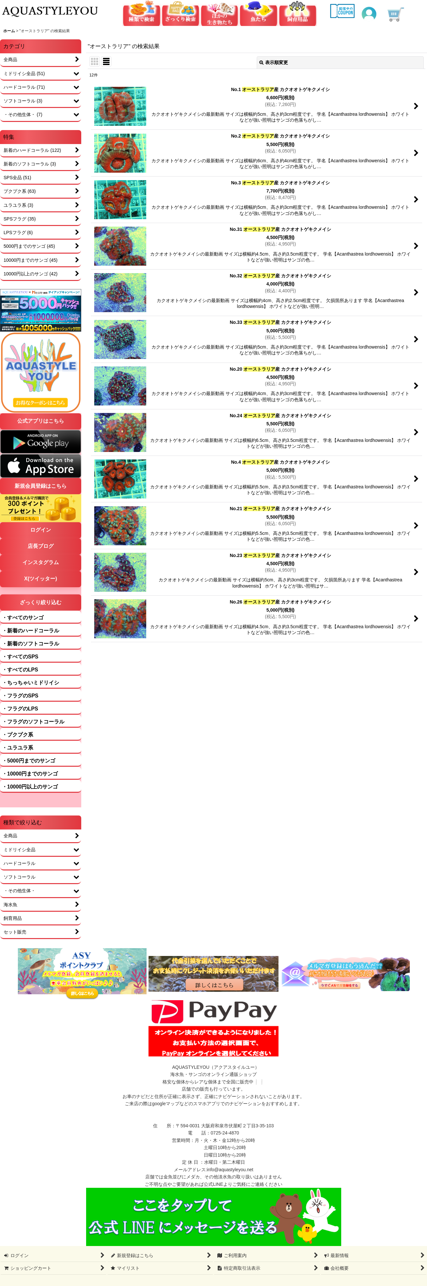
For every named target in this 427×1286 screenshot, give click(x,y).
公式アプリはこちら (40, 421)
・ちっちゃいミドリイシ (30, 682)
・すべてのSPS (20, 656)
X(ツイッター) (40, 578)
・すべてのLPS (20, 669)
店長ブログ (41, 546)
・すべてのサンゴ (23, 617)
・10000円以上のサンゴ (30, 786)
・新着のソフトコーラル (30, 643)
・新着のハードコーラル (30, 630)
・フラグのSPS (20, 695)
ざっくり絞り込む (40, 602)
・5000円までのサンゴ (28, 760)
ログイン (40, 530)
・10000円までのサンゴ (30, 773)
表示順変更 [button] (273, 62)
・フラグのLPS (20, 708)
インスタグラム (40, 562)
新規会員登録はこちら (41, 486)
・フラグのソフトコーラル (33, 721)
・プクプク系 (17, 734)
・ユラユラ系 (17, 747)
